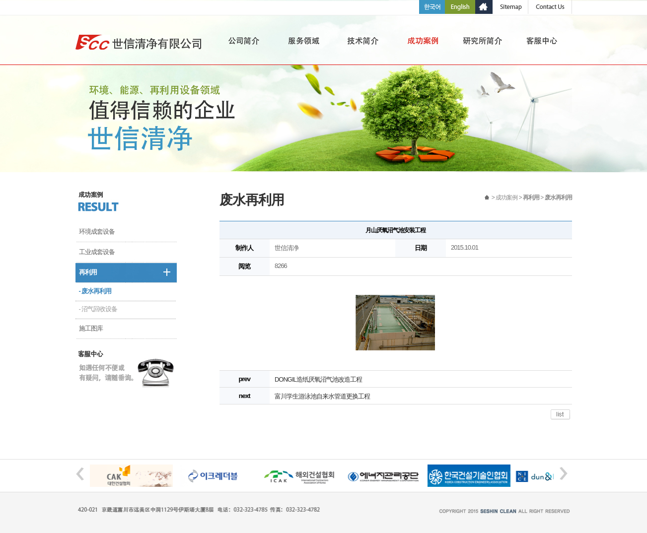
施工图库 (91, 328)
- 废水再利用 (95, 291)
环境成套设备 (97, 231)
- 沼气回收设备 (98, 309)
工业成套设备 (97, 252)
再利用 (88, 272)
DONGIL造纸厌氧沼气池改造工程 (318, 379)
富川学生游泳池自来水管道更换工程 (322, 396)
